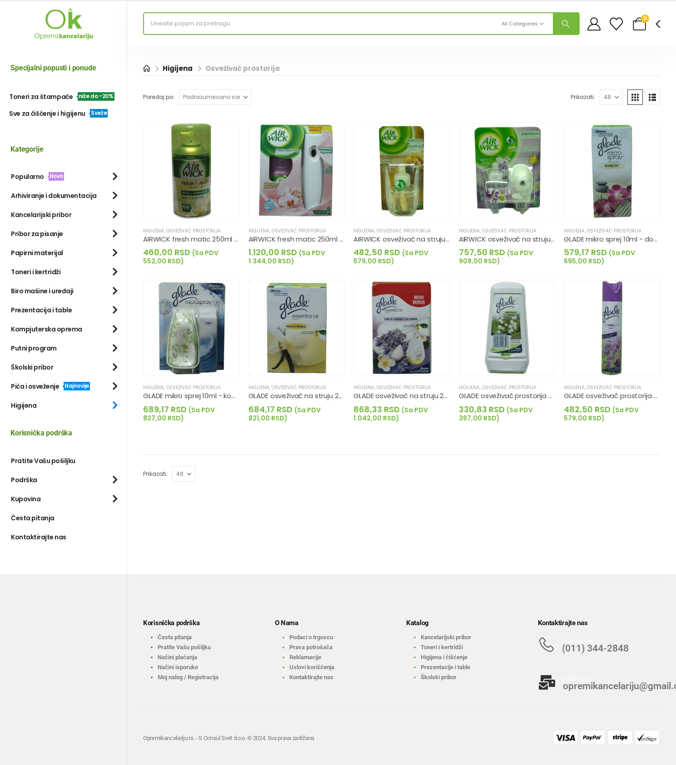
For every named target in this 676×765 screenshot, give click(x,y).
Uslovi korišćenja (311, 667)
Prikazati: (583, 97)
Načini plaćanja (177, 657)
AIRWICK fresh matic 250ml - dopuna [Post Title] (204, 239)
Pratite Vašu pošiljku (43, 460)
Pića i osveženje (50, 386)
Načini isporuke (178, 667)
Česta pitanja (33, 518)
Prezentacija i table (41, 310)
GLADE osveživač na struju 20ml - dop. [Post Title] (310, 395)
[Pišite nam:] (599, 682)
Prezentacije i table (445, 667)
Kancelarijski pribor (41, 214)
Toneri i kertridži (35, 271)
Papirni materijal (37, 252)
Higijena (153, 230)
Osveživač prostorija (193, 230)
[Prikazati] (611, 97)
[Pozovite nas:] (599, 644)
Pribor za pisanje (37, 233)
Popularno (37, 176)
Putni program (34, 348)
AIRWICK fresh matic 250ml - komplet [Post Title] (311, 239)
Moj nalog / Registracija (188, 677)
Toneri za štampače (61, 96)
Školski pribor (32, 367)
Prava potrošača (311, 647)
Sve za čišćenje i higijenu (58, 113)
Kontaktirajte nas (38, 537)
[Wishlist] (616, 23)
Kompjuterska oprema (46, 329)
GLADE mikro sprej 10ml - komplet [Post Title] (197, 395)
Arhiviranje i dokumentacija (54, 195)
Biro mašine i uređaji (42, 291)
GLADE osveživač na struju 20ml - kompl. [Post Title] (418, 395)
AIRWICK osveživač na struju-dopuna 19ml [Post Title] (422, 239)
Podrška (24, 479)
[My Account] (594, 23)
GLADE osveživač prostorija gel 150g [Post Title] (517, 395)
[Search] (566, 23)
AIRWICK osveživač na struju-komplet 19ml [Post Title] (528, 239)
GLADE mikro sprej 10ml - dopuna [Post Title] (617, 239)
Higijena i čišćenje (444, 657)
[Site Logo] (63, 23)
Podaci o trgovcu (311, 637)
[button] (635, 97)
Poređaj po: (158, 97)
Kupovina (25, 498)
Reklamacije (305, 657)
